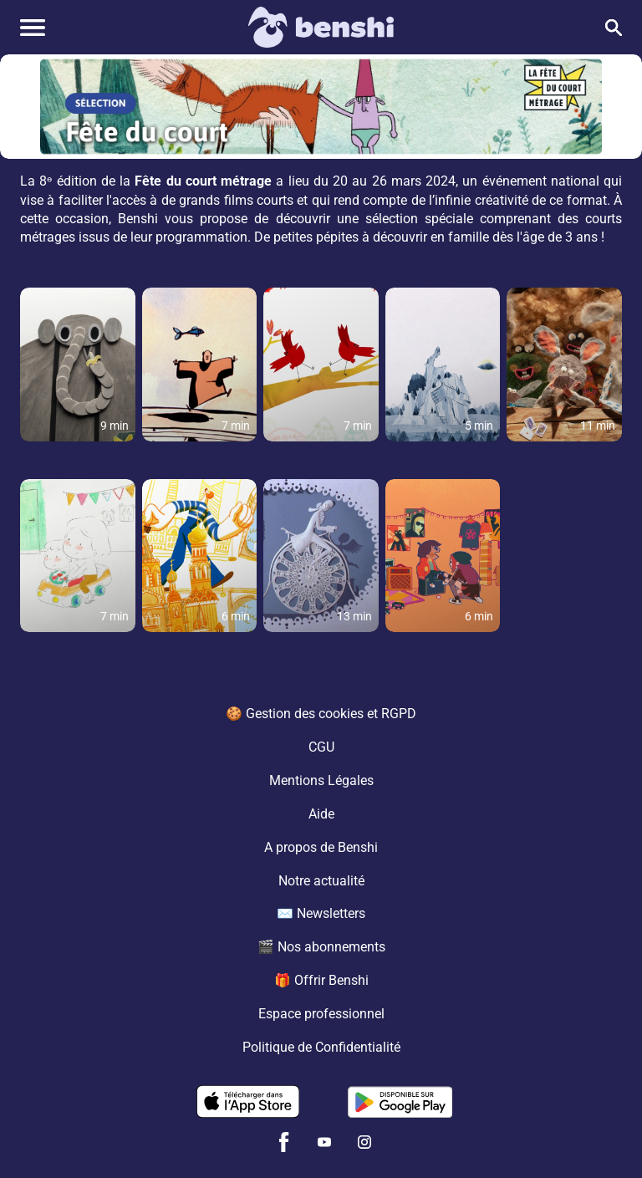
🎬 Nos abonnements (321, 947)
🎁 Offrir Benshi (321, 980)
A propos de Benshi (321, 846)
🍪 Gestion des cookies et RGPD (321, 713)
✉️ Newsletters (321, 913)
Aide (321, 813)
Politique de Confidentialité (321, 1047)
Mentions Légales (321, 780)
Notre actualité (321, 880)
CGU (321, 746)
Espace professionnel (321, 1014)
